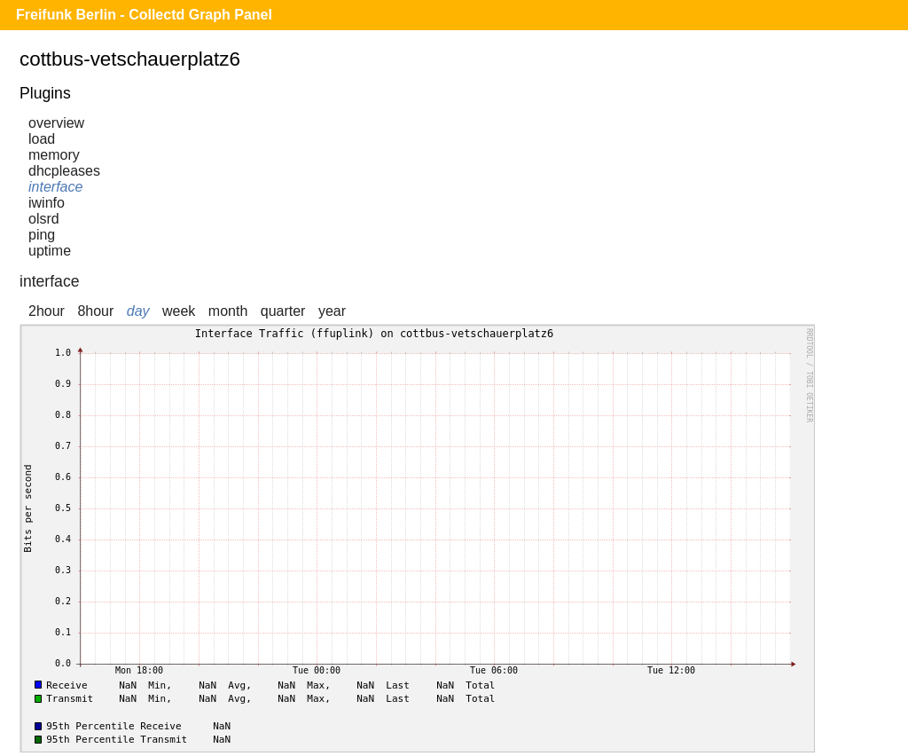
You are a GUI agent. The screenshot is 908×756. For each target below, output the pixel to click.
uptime (49, 250)
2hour (46, 311)
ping (41, 234)
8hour (95, 311)
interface (55, 186)
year (332, 311)
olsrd (43, 218)
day (138, 311)
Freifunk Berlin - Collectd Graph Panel (144, 14)
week (178, 311)
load (41, 138)
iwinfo (46, 202)
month (227, 311)
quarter (283, 311)
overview (56, 122)
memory (54, 154)
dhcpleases (64, 170)
